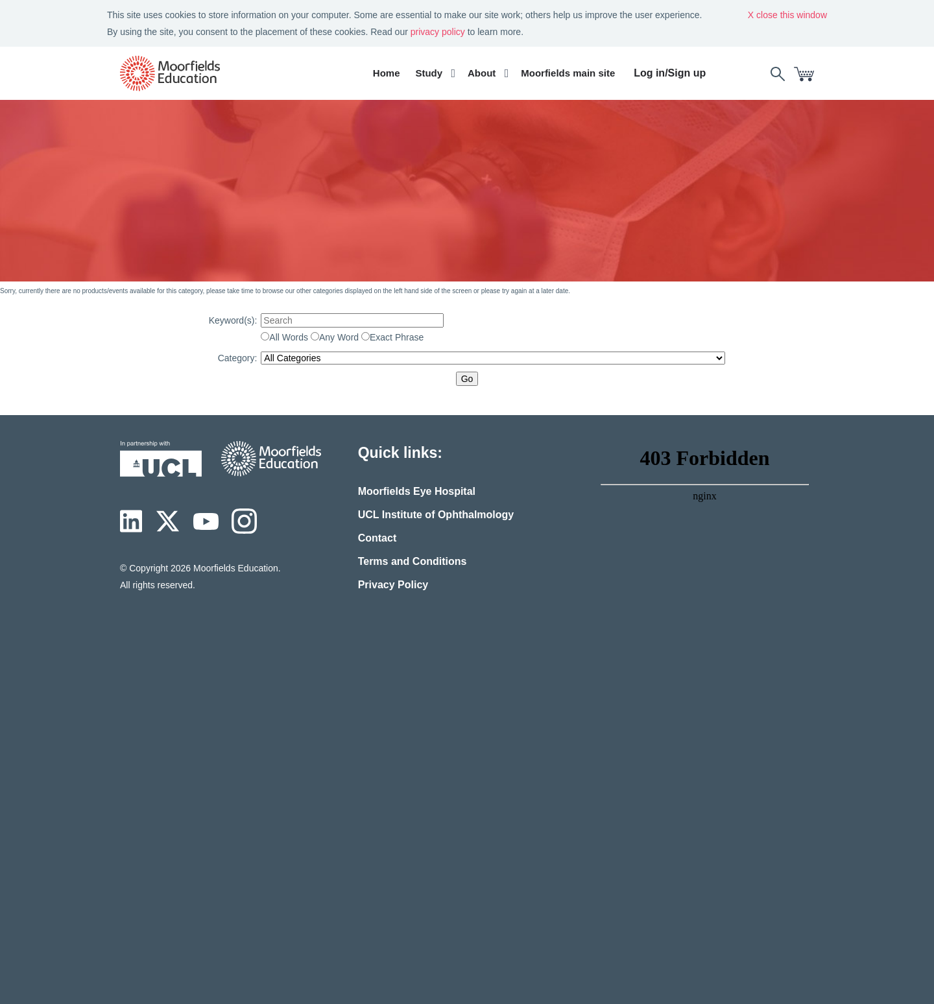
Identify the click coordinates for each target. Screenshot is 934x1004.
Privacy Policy (393, 584)
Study (428, 72)
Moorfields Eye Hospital (416, 491)
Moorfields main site (568, 72)
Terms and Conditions (412, 561)
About (482, 72)
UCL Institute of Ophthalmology (436, 514)
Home (386, 72)
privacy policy (438, 32)
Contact (377, 538)
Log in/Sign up (670, 72)
